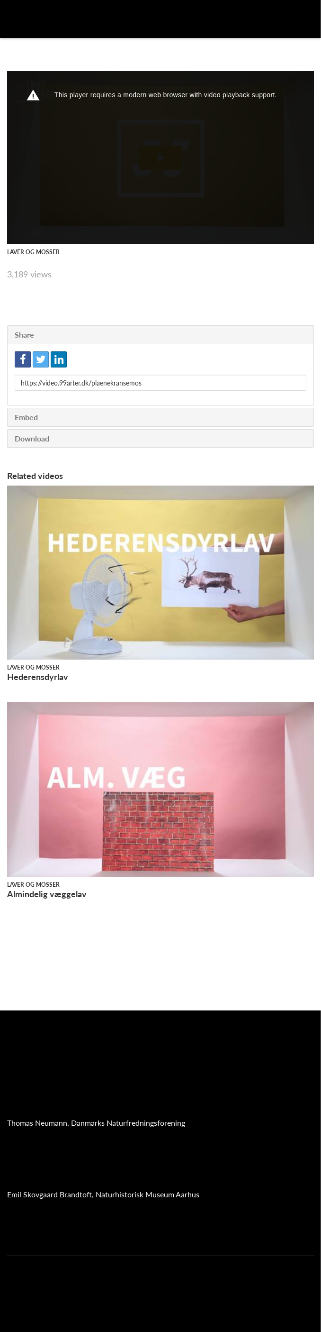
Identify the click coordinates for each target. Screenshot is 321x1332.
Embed (26, 417)
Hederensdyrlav (37, 676)
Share (24, 334)
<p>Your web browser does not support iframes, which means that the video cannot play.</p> (160, 157)
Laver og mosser (33, 252)
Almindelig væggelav (47, 894)
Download (32, 438)
